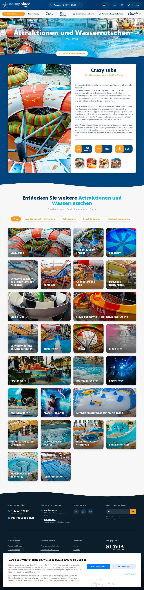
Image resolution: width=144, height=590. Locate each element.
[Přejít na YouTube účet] (90, 511)
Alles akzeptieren (98, 566)
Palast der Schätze (91, 219)
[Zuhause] (16, 5)
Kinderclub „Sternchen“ (50, 549)
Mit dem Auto (49, 510)
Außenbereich (69, 219)
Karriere (77, 549)
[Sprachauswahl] (105, 5)
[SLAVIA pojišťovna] (115, 547)
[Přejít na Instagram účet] (83, 511)
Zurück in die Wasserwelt (72, 53)
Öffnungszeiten (14, 549)
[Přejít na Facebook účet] (76, 511)
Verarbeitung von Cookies (63, 576)
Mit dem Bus (48, 519)
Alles (16, 219)
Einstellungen (124, 566)
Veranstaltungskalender (50, 546)
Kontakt (76, 546)
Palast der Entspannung (119, 219)
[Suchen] (114, 5)
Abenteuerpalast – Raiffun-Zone (40, 219)
